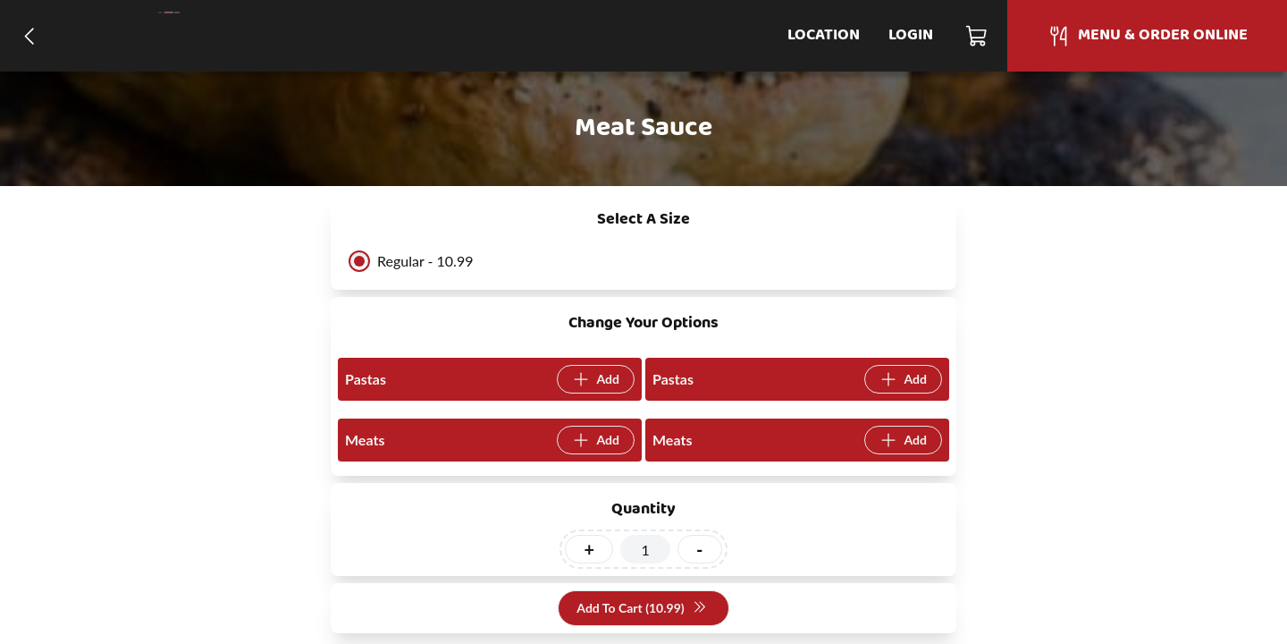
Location (823, 35)
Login (910, 35)
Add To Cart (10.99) (641, 608)
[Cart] (977, 36)
